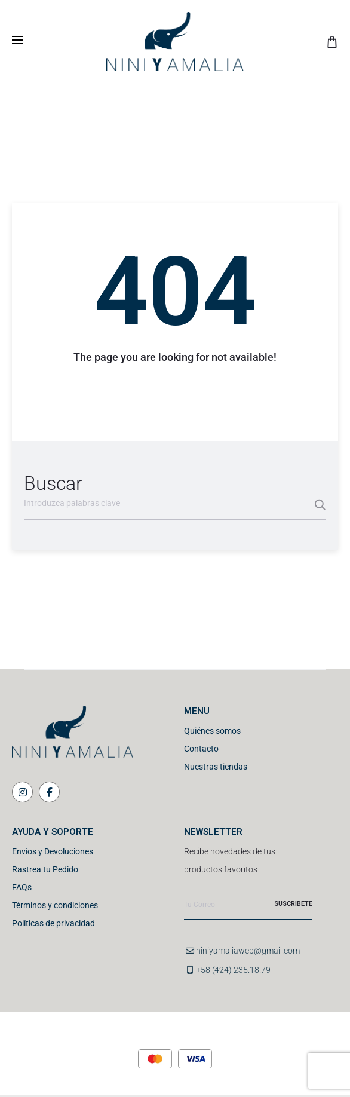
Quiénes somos (212, 731)
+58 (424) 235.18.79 (233, 970)
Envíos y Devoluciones (52, 851)
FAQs (22, 887)
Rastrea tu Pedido (45, 869)
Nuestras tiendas (215, 766)
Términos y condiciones (55, 905)
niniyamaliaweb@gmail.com (248, 950)
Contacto (201, 748)
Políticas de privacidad (53, 923)
